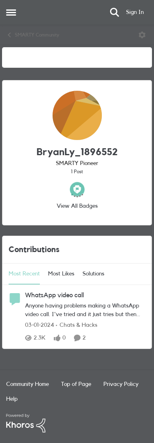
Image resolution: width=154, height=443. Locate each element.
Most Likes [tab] (61, 274)
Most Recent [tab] (24, 274)
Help (12, 399)
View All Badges (77, 206)
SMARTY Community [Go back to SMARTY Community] (32, 35)
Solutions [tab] (93, 274)
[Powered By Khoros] (77, 423)
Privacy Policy (120, 384)
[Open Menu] (142, 35)
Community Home (27, 384)
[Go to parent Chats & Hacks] (76, 325)
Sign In (135, 12)
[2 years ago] (39, 325)
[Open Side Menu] (11, 12)
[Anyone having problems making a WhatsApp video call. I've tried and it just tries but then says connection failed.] (85, 310)
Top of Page (76, 384)
